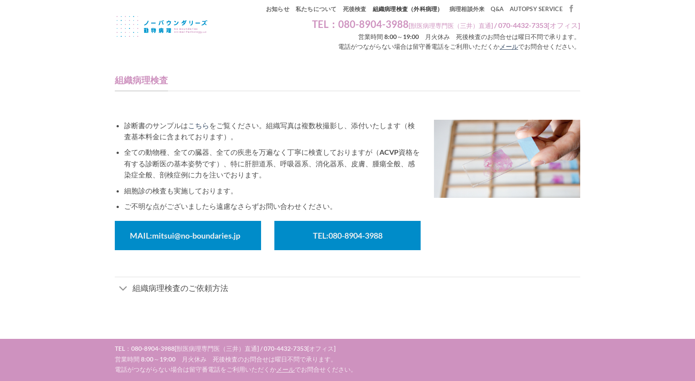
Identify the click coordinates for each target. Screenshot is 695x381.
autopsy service (536, 8)
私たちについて (316, 8)
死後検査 (355, 8)
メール (509, 46)
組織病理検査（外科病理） (408, 8)
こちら (198, 125)
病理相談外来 (467, 8)
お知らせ (277, 8)
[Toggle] (123, 289)
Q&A (497, 8)
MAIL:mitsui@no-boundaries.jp (185, 235)
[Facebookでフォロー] (571, 9)
